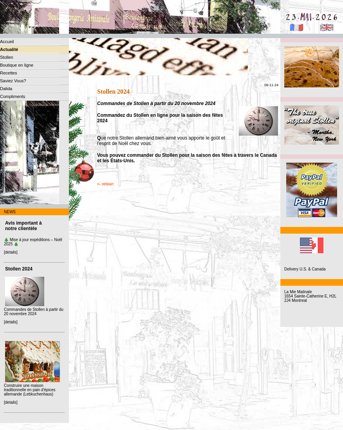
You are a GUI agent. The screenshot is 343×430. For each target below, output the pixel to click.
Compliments (12, 96)
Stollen (6, 57)
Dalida (6, 88)
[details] (10, 252)
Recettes (8, 73)
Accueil (7, 41)
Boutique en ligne (16, 65)
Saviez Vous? (13, 80)
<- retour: (105, 184)
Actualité (9, 49)
